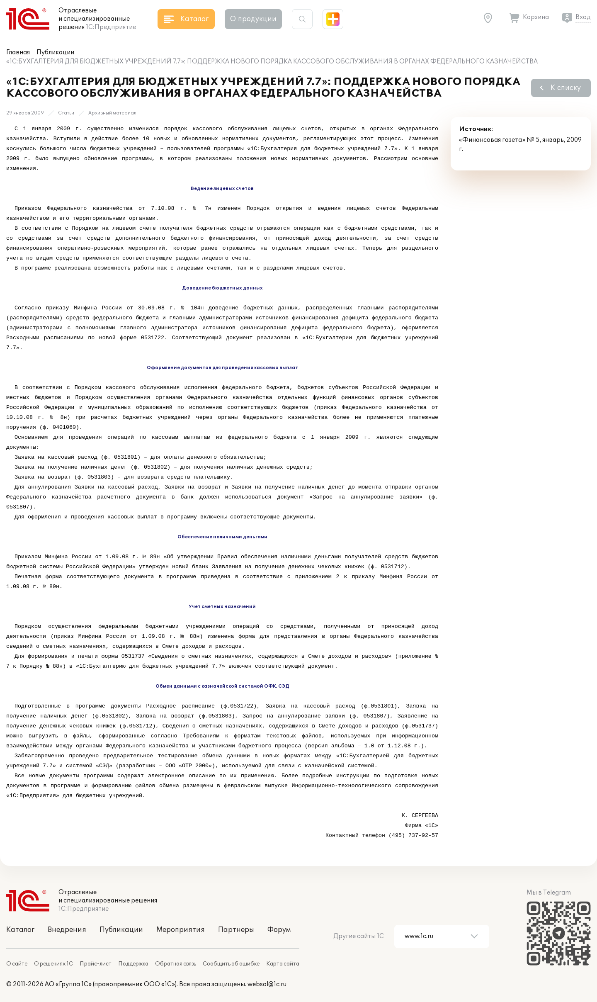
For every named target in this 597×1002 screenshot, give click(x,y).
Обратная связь (175, 964)
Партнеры (236, 930)
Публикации (55, 52)
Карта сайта (282, 964)
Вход (583, 17)
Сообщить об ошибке (231, 964)
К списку (566, 88)
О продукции (253, 19)
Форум (279, 930)
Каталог (20, 930)
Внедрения (67, 930)
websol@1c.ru (267, 984)
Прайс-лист (96, 964)
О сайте (16, 964)
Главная (18, 52)
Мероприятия (180, 930)
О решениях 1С (53, 964)
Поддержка (133, 964)
